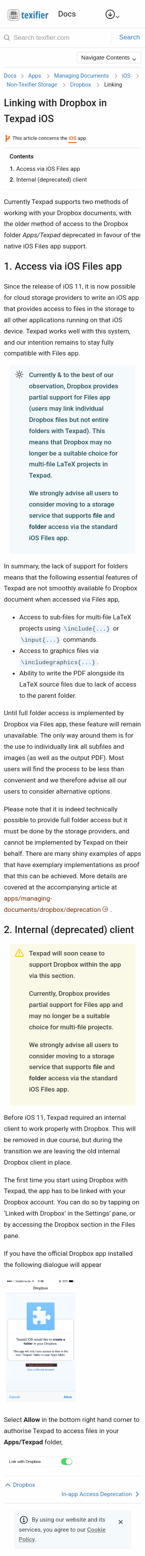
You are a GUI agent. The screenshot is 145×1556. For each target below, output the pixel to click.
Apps (34, 76)
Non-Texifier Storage (32, 85)
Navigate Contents (109, 58)
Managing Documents (81, 76)
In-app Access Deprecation (101, 1494)
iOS (126, 76)
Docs (10, 76)
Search (129, 37)
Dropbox (80, 85)
